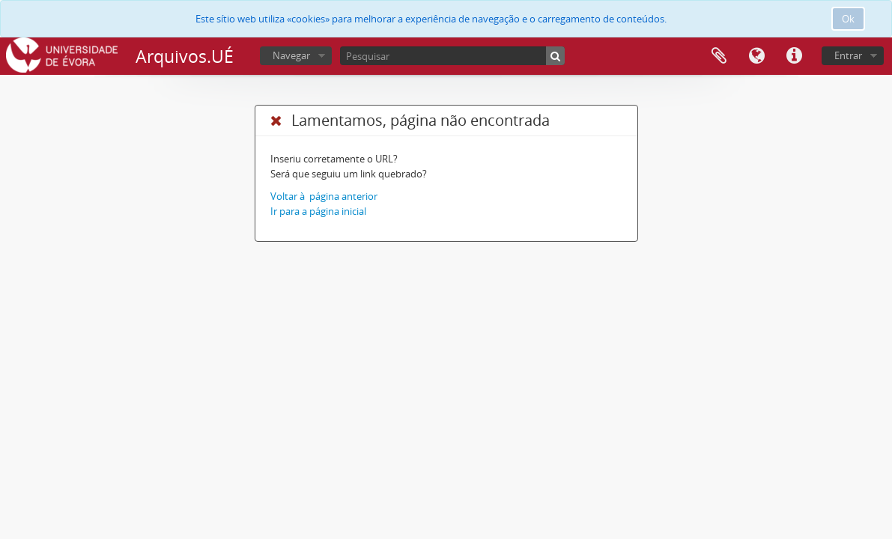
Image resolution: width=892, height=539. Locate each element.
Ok (848, 18)
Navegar (291, 55)
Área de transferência (719, 56)
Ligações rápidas (794, 56)
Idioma (756, 56)
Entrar (848, 55)
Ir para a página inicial (318, 211)
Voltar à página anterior (323, 196)
